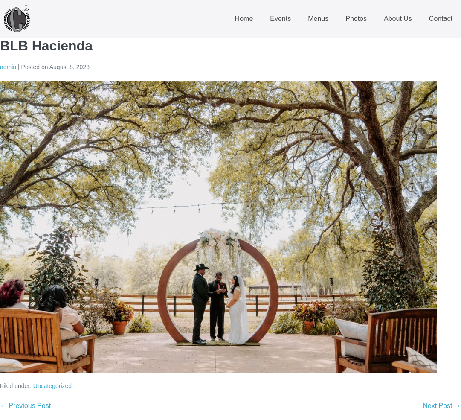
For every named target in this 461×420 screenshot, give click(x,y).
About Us (398, 18)
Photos (356, 18)
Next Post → (442, 405)
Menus (318, 18)
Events (280, 18)
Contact (440, 18)
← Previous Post (25, 405)
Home (244, 18)
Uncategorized (52, 385)
